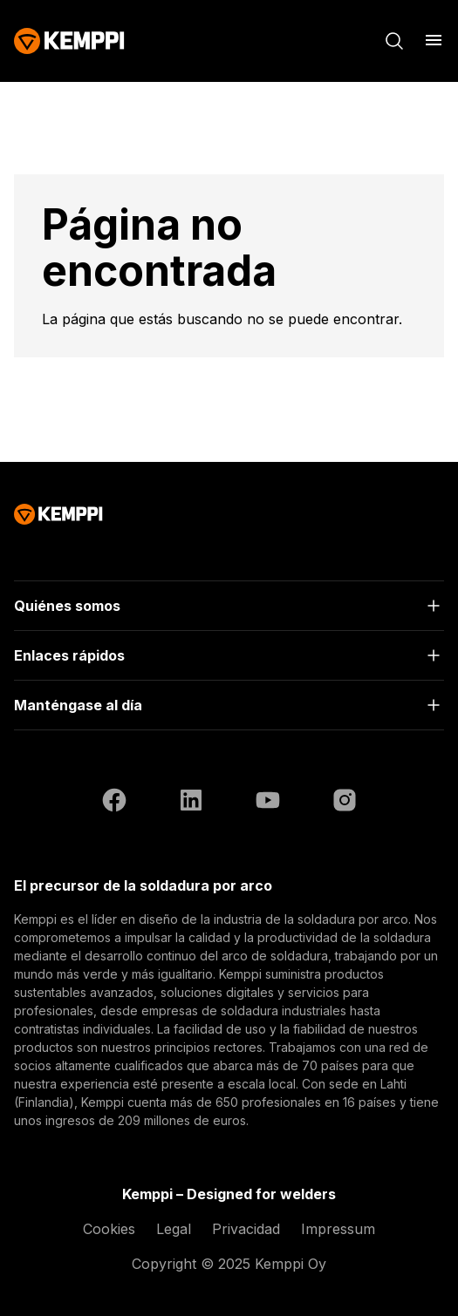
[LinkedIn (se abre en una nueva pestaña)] (191, 802)
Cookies (109, 1229)
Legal (173, 1229)
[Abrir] (229, 605)
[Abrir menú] (433, 40)
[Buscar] (394, 41)
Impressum (338, 1229)
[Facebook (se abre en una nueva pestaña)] (114, 802)
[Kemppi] (69, 41)
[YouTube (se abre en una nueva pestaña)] (268, 802)
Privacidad (246, 1229)
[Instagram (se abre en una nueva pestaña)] (345, 802)
